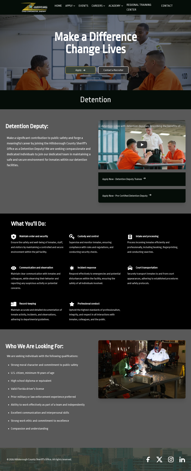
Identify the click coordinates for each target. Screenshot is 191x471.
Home (58, 5)
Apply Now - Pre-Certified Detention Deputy (126, 195)
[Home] (34, 7)
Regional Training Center (139, 7)
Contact (166, 5)
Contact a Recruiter (113, 70)
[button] (142, 144)
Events (83, 5)
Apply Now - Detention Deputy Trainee (124, 179)
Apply (80, 70)
